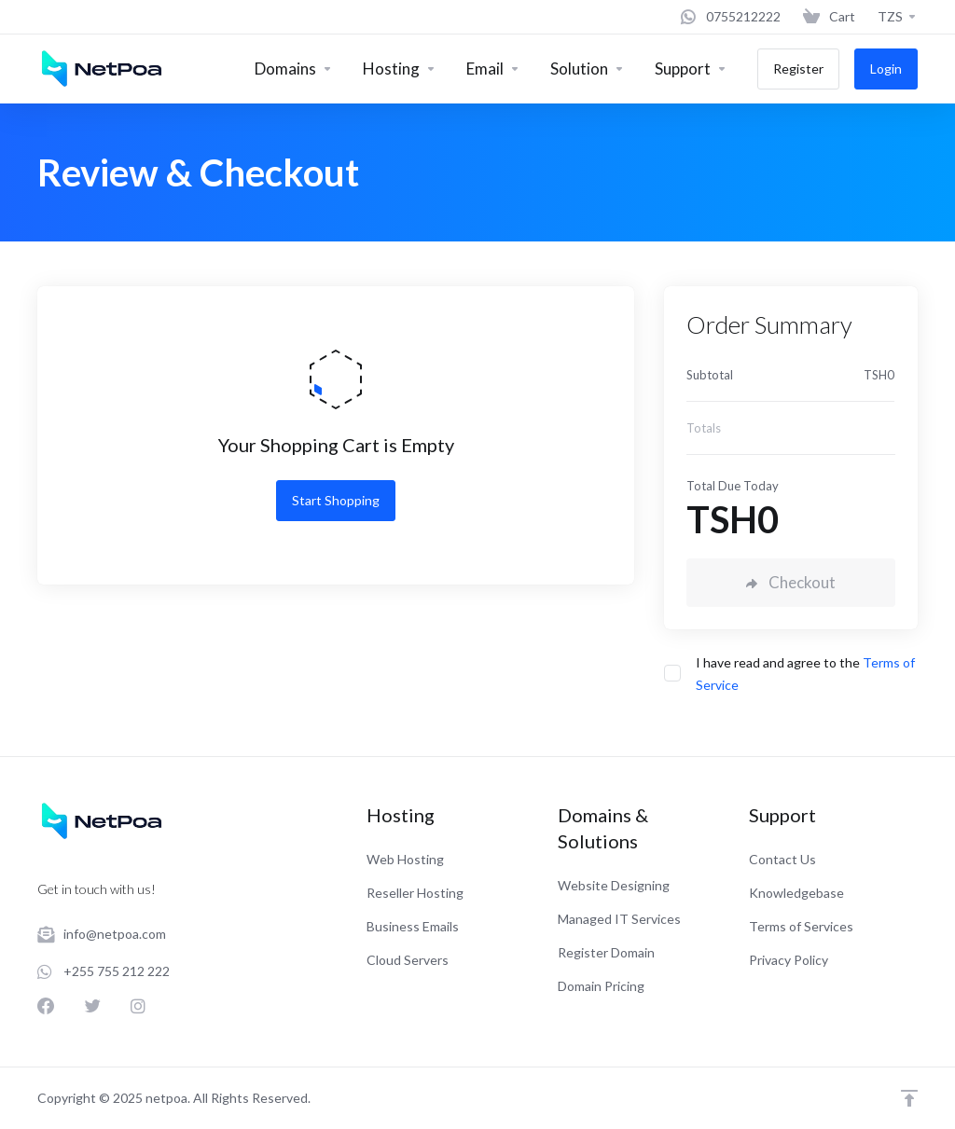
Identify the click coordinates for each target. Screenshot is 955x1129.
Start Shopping (336, 500)
